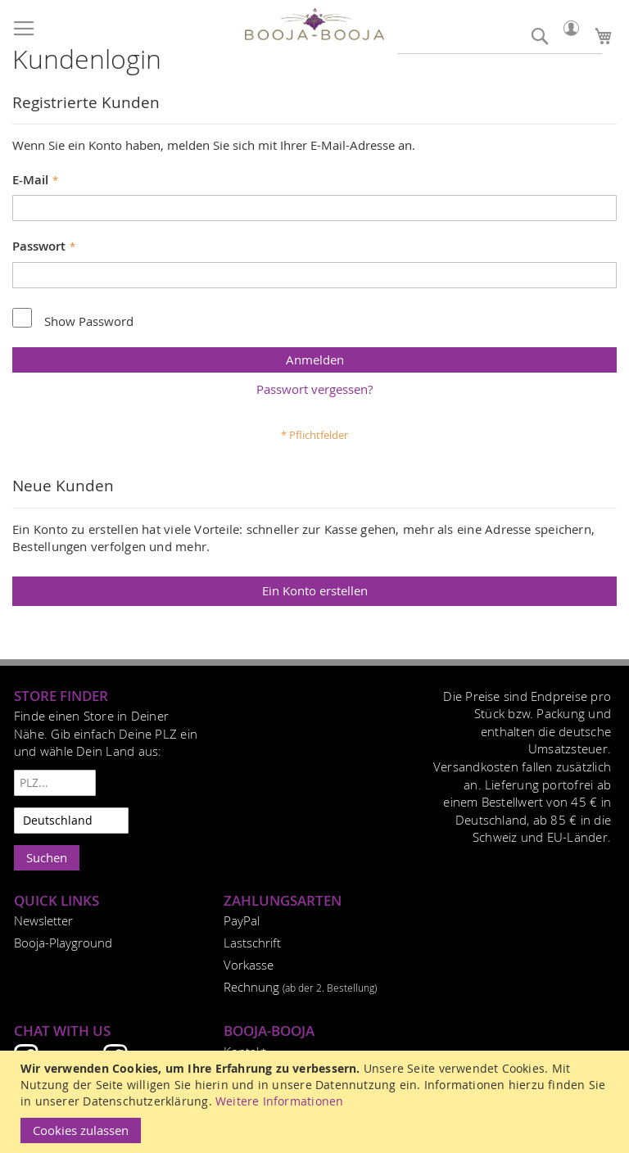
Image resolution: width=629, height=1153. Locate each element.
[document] (316, 1101)
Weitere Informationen (279, 1101)
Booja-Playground (63, 942)
